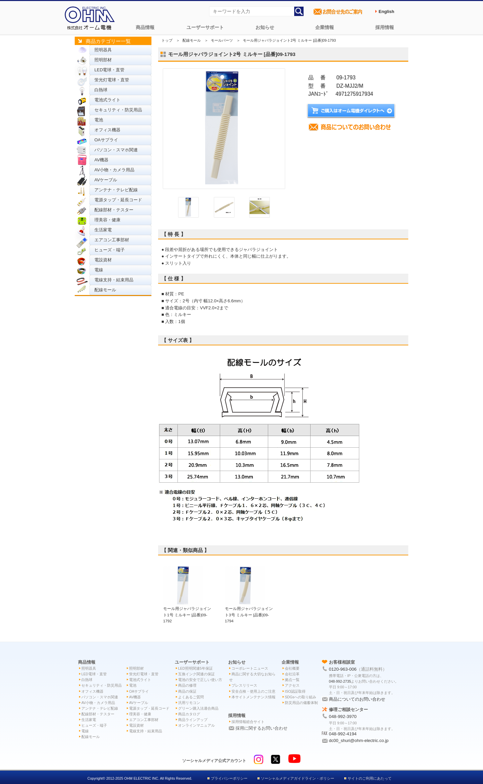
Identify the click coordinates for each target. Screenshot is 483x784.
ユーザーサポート (205, 27)
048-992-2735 (340, 681)
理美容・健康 (107, 219)
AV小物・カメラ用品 (114, 169)
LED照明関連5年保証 (195, 668)
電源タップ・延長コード (118, 199)
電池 (98, 119)
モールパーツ (222, 40)
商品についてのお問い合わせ (357, 699)
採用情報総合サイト (248, 722)
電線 (98, 269)
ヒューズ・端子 (109, 249)
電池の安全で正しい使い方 (200, 680)
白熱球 (100, 89)
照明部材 (103, 59)
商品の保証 (187, 691)
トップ (166, 40)
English (386, 11)
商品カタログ (189, 714)
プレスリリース (244, 685)
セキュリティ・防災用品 (118, 109)
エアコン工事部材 (111, 239)
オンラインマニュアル (196, 725)
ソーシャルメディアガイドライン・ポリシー (297, 778)
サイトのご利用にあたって (370, 778)
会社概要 (292, 668)
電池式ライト (107, 99)
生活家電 (103, 229)
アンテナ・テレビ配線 (116, 189)
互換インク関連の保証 (196, 674)
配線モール (105, 289)
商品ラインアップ (192, 720)
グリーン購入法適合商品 (198, 708)
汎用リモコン (189, 703)
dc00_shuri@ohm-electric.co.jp (359, 740)
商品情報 (145, 27)
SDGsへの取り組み (300, 697)
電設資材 (103, 259)
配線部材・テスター (113, 209)
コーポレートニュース (249, 668)
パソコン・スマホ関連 (116, 149)
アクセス (292, 685)
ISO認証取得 (295, 691)
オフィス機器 (107, 129)
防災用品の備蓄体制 (301, 703)
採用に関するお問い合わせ (261, 728)
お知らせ (265, 27)
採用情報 (384, 27)
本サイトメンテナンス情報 (253, 697)
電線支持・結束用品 (113, 279)
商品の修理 (187, 685)
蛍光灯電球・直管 (111, 79)
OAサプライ (106, 139)
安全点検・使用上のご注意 (253, 691)
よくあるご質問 (191, 697)
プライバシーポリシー (229, 778)
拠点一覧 (292, 680)
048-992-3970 (343, 716)
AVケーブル (105, 179)
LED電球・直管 (109, 69)
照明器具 (103, 49)
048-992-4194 (343, 733)
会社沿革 (292, 674)
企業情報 (324, 27)
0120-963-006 (343, 669)
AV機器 (101, 159)
